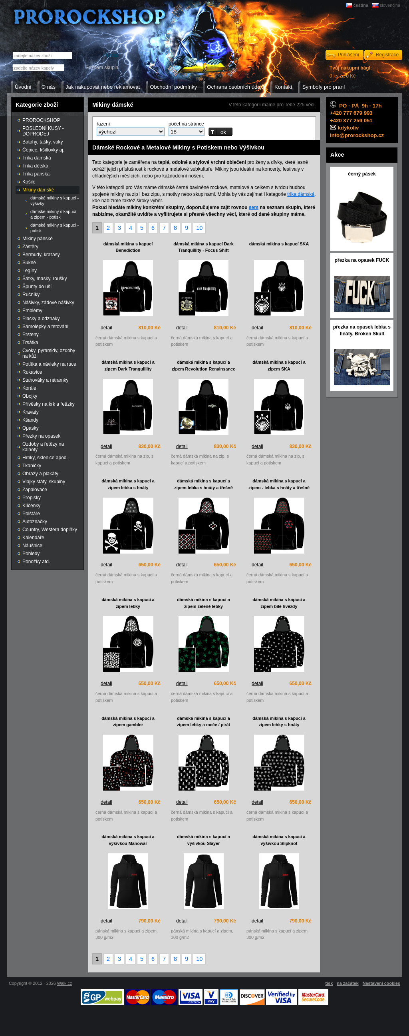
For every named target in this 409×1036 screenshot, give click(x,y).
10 (199, 228)
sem (253, 207)
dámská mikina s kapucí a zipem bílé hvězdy (279, 603)
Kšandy (30, 420)
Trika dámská (36, 158)
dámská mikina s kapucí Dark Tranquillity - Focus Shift (203, 247)
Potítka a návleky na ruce (49, 364)
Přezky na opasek (41, 436)
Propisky (31, 497)
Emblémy (32, 310)
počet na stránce (186, 124)
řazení (103, 124)
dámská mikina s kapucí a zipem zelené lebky (203, 603)
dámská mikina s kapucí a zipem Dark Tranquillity (128, 365)
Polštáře (31, 513)
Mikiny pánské (37, 238)
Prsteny (30, 334)
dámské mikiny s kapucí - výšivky (54, 200)
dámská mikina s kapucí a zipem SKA (279, 365)
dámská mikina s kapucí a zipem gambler (128, 721)
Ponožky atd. (36, 561)
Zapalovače (34, 489)
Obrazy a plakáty (40, 473)
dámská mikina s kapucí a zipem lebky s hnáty (279, 721)
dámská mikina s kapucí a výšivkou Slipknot (279, 840)
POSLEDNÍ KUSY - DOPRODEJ (43, 131)
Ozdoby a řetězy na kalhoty (43, 446)
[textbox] (38, 67)
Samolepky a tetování (45, 326)
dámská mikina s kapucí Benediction (128, 247)
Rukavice (32, 372)
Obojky (29, 396)
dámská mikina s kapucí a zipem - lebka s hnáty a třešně (279, 484)
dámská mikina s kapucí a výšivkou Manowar (128, 840)
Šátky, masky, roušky (44, 278)
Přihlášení (348, 55)
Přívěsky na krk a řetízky (48, 404)
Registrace (387, 55)
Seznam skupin (101, 67)
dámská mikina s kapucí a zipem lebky (128, 603)
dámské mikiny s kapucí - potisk (54, 228)
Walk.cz (64, 983)
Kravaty (30, 412)
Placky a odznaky (41, 318)
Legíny (29, 270)
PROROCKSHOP (41, 120)
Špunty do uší (37, 286)
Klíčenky (31, 505)
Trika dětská (35, 166)
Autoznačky (34, 521)
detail (106, 328)
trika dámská (300, 194)
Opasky (30, 428)
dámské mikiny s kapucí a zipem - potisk (53, 214)
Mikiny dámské (38, 190)
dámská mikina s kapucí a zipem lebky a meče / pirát (203, 721)
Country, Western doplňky (49, 529)
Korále (29, 388)
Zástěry (30, 246)
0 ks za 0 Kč (351, 72)
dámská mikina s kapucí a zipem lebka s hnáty (128, 484)
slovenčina (390, 5)
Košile (29, 182)
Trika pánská (36, 174)
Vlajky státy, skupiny (43, 481)
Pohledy (31, 553)
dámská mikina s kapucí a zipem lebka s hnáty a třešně (203, 484)
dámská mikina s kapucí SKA (279, 243)
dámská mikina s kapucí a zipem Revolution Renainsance (203, 365)
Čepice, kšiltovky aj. (43, 150)
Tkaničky (31, 465)
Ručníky (31, 294)
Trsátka (30, 342)
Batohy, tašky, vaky (42, 142)
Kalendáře (33, 537)
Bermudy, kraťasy (41, 254)
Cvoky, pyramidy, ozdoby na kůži (48, 353)
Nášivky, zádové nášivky (48, 302)
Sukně (29, 262)
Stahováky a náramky (45, 380)
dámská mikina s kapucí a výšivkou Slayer (203, 840)
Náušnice (32, 545)
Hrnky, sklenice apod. (45, 457)
